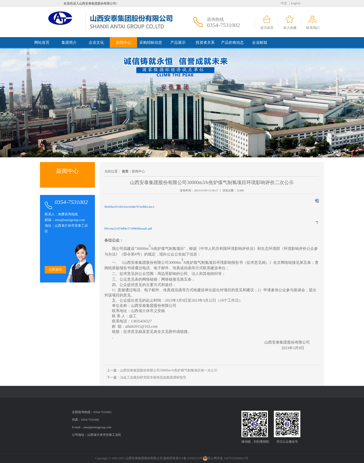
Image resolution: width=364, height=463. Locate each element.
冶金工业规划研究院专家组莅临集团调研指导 (153, 377)
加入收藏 (290, 28)
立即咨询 (55, 269)
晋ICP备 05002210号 (189, 458)
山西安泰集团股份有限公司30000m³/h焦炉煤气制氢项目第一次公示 (168, 370)
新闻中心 (123, 42)
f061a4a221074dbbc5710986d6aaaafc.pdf (128, 228)
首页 (125, 171)
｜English (294, 3)
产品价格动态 (232, 42)
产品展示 (178, 42)
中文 (284, 3)
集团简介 (69, 42)
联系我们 (313, 28)
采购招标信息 (150, 42)
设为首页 (267, 28)
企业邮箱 (259, 42)
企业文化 (96, 42)
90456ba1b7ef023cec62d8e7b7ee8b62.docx (129, 206)
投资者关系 (205, 42)
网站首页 (41, 42)
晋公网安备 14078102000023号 (225, 458)
